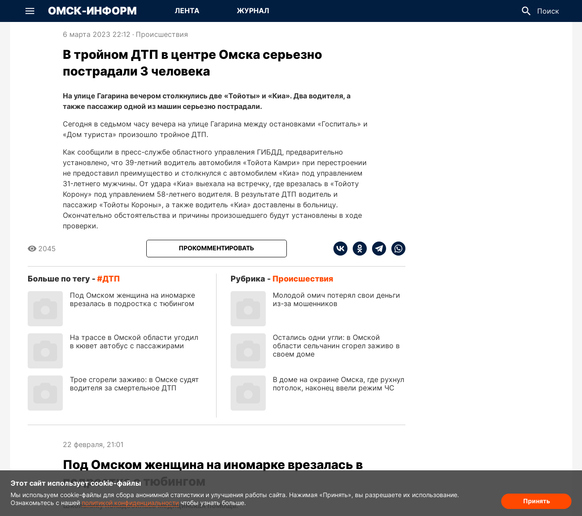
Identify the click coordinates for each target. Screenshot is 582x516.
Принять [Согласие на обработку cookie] (536, 501)
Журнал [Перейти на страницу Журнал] (253, 10)
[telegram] (376, 249)
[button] (30, 11)
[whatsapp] (395, 249)
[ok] (357, 249)
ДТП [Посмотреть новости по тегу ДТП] (111, 278)
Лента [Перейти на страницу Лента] (187, 10)
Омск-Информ (92, 11)
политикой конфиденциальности (130, 502)
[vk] (340, 249)
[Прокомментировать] (216, 248)
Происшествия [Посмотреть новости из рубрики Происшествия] (162, 34)
